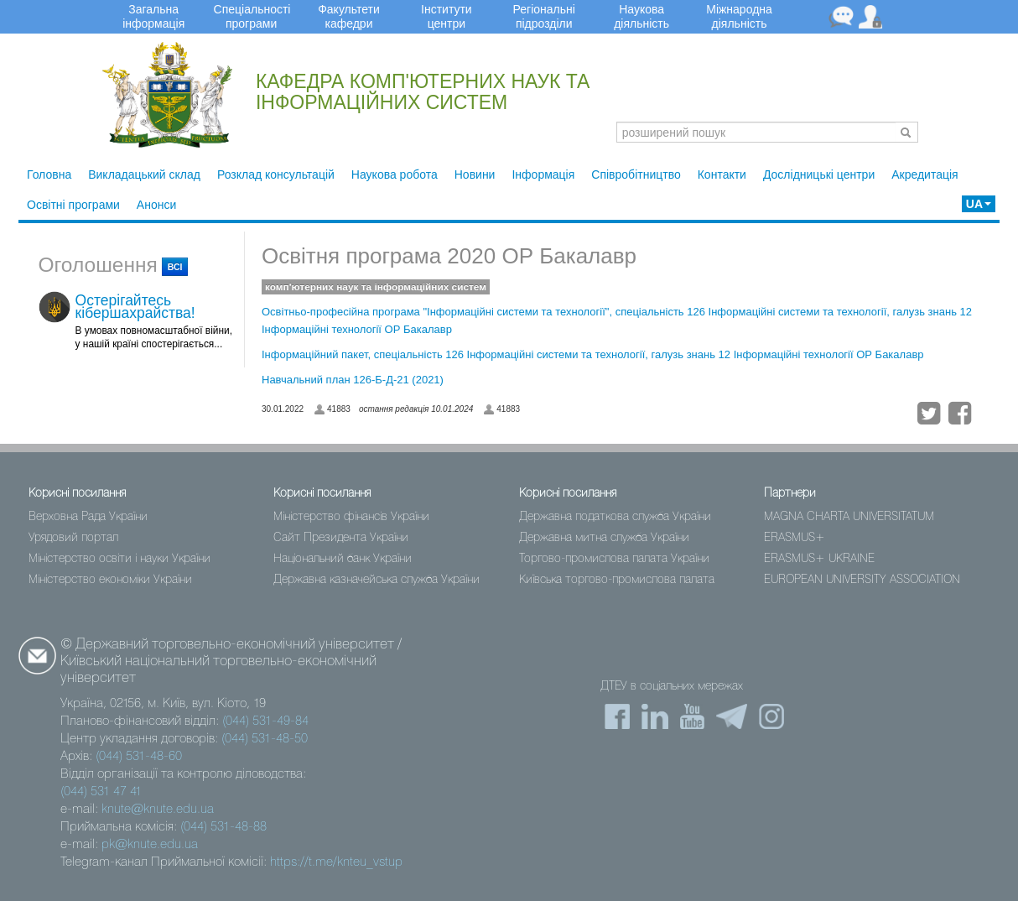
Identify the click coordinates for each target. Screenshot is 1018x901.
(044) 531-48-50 (264, 739)
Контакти (722, 174)
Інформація (543, 174)
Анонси (156, 204)
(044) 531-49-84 (265, 721)
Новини (475, 174)
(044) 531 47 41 (101, 792)
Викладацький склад (144, 174)
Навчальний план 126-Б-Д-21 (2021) (353, 379)
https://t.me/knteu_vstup (336, 862)
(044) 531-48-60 (139, 757)
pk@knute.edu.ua (149, 845)
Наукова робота (394, 174)
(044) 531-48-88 (223, 827)
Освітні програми (73, 204)
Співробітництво (635, 174)
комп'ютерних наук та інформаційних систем (375, 287)
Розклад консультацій (276, 174)
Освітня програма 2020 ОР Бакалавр (449, 255)
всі (175, 267)
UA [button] (978, 204)
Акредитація (924, 174)
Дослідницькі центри (819, 174)
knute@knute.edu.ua (157, 809)
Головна (49, 174)
